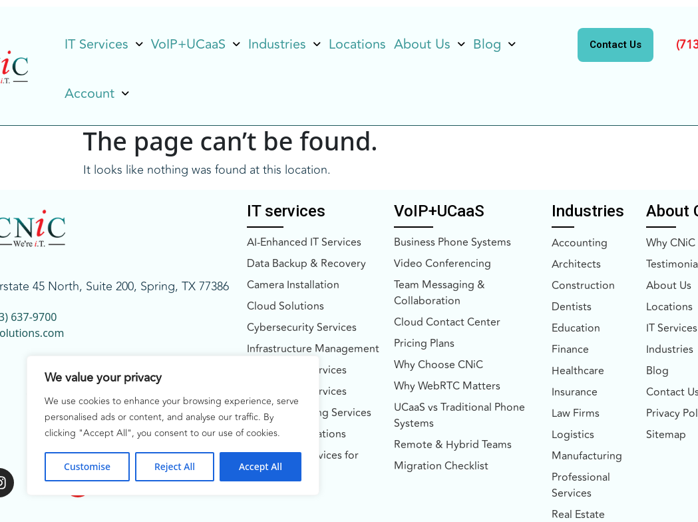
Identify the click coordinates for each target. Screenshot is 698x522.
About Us (429, 44)
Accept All (260, 466)
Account (97, 93)
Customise (87, 466)
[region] (173, 425)
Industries (284, 44)
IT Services (104, 44)
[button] (104, 44)
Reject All (174, 466)
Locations (357, 44)
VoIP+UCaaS (195, 44)
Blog (494, 44)
